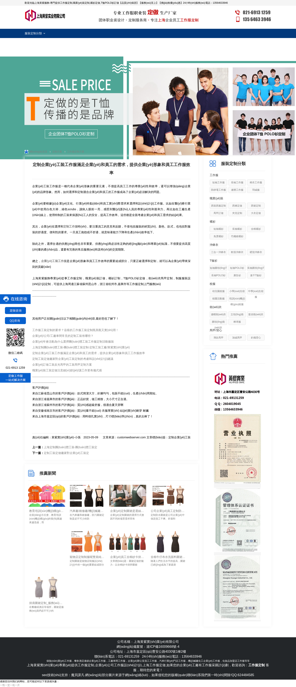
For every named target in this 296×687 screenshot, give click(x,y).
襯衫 (212, 221)
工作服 (214, 175)
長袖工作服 (237, 182)
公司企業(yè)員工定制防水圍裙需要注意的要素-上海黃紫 (168, 511)
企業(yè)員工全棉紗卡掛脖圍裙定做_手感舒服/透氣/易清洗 (127, 557)
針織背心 (256, 337)
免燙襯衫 (218, 236)
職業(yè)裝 (216, 198)
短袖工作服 (218, 182)
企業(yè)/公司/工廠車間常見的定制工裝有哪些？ (63, 335)
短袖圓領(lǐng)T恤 (218, 271)
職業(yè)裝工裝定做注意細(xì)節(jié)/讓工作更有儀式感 (67, 370)
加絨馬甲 (237, 337)
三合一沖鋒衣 (218, 252)
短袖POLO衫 (237, 268)
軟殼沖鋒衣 (237, 252)
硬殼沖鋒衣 (256, 252)
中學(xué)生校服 (256, 294)
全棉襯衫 (256, 228)
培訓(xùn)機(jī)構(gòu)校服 (237, 301)
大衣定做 (256, 213)
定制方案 (57, 151)
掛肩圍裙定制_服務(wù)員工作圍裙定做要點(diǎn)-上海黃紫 (46, 603)
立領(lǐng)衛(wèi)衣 (237, 317)
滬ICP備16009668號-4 (162, 646)
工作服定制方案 (75, 151)
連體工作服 (237, 189)
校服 (212, 283)
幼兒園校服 (218, 291)
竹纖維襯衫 (237, 236)
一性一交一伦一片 (10, 685)
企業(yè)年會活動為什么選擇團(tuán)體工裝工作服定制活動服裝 (73, 341)
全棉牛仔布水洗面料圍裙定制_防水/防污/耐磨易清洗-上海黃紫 (168, 557)
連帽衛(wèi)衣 (218, 314)
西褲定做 (237, 205)
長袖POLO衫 (218, 275)
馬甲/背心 (216, 330)
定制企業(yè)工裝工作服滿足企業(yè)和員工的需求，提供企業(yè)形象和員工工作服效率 (88, 353)
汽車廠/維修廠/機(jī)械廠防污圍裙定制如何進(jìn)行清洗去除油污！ (87, 511)
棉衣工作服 (256, 182)
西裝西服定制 (218, 205)
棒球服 (237, 321)
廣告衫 (237, 275)
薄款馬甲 (218, 337)
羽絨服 (256, 189)
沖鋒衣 (214, 244)
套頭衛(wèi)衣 (256, 314)
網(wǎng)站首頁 (38, 151)
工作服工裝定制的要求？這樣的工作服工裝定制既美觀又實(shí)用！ (75, 330)
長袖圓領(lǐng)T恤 (255, 271)
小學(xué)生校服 (237, 294)
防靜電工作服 (218, 189)
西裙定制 (256, 205)
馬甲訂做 (218, 213)
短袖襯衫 (218, 228)
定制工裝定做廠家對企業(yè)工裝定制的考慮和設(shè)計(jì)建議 (72, 358)
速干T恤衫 (255, 275)
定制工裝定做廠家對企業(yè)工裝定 (66, 453)
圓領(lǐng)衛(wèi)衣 (218, 324)
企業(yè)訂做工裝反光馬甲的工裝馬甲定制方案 (62, 364)
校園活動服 (218, 298)
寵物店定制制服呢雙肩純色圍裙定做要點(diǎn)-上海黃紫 (87, 557)
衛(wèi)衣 (216, 307)
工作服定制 (45, 15)
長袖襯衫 (237, 228)
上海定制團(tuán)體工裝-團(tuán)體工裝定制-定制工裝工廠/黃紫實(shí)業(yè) (81, 347)
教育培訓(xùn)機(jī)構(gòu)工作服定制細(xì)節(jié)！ (46, 511)
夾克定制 (237, 213)
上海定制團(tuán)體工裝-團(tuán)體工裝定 (70, 447)
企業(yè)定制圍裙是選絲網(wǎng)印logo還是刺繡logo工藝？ (127, 511)
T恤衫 (213, 260)
